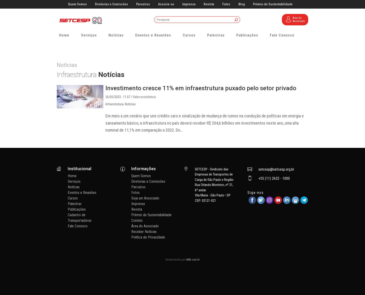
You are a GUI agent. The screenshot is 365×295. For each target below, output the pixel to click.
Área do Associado (145, 226)
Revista (209, 4)
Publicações (247, 35)
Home (64, 35)
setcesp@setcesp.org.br (276, 169)
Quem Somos (77, 4)
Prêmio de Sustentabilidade (273, 4)
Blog (241, 4)
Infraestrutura (114, 104)
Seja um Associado (145, 198)
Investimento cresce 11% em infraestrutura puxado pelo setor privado (200, 88)
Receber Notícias (144, 231)
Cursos (189, 35)
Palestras (216, 35)
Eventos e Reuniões (153, 35)
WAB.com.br (193, 259)
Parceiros (143, 4)
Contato (137, 220)
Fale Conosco (282, 35)
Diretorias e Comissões (111, 4)
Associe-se (166, 4)
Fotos (226, 4)
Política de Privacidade (148, 237)
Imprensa (189, 4)
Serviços (89, 35)
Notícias (116, 35)
